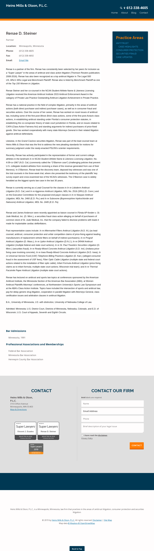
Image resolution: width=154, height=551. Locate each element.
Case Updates (124, 57)
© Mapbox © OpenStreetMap (81, 523)
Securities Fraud (126, 53)
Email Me (23, 60)
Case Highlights (128, 46)
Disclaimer (97, 520)
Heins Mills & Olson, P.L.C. (63, 520)
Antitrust (122, 43)
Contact (144, 12)
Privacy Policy (87, 438)
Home (114, 12)
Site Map (108, 520)
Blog (133, 12)
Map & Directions (18, 409)
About (124, 12)
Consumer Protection (129, 50)
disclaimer (102, 435)
